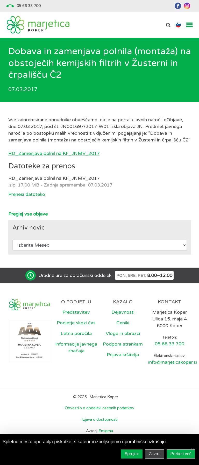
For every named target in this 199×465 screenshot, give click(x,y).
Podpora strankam (123, 344)
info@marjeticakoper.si (172, 362)
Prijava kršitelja (123, 354)
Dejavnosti (122, 312)
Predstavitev (76, 312)
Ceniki (122, 323)
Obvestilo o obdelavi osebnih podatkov (99, 408)
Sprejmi (132, 454)
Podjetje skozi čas (76, 323)
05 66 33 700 (29, 5)
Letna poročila (76, 333)
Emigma (105, 430)
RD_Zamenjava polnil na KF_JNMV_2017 (54, 153)
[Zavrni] (192, 449)
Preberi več (180, 454)
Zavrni (154, 454)
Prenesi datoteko (26, 194)
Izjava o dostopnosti (100, 419)
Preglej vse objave (28, 214)
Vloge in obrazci (123, 333)
